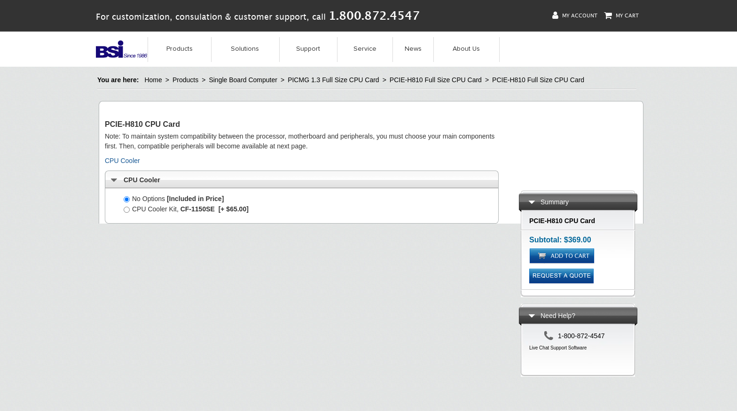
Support (308, 49)
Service (364, 49)
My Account (574, 15)
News (413, 49)
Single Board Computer (243, 80)
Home (153, 80)
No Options (174, 198)
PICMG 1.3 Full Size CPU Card (333, 80)
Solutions (245, 49)
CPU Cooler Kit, (186, 209)
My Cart (621, 15)
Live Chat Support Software (558, 347)
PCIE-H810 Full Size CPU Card (436, 80)
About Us (466, 49)
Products (179, 49)
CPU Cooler (122, 160)
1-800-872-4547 (581, 336)
